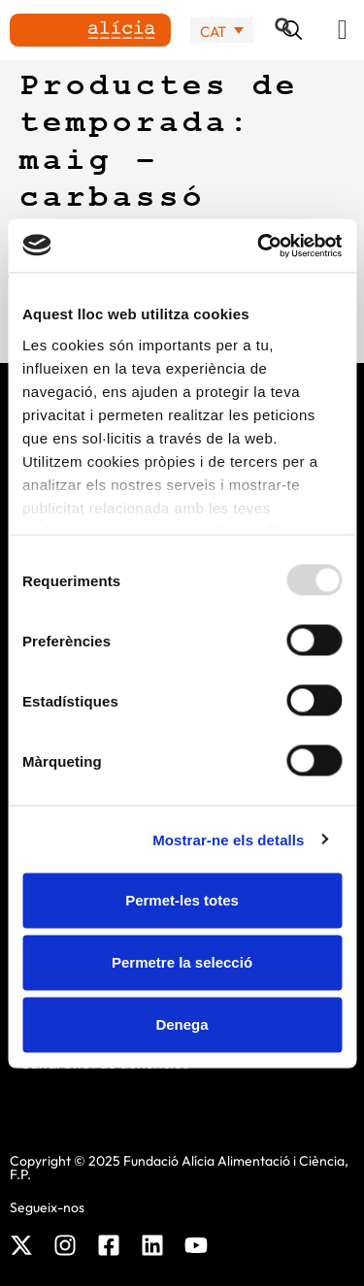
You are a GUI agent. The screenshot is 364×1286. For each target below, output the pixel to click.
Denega (181, 1024)
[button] (342, 30)
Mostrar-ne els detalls (228, 839)
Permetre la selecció (182, 962)
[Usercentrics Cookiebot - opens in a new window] (259, 245)
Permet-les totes (182, 900)
